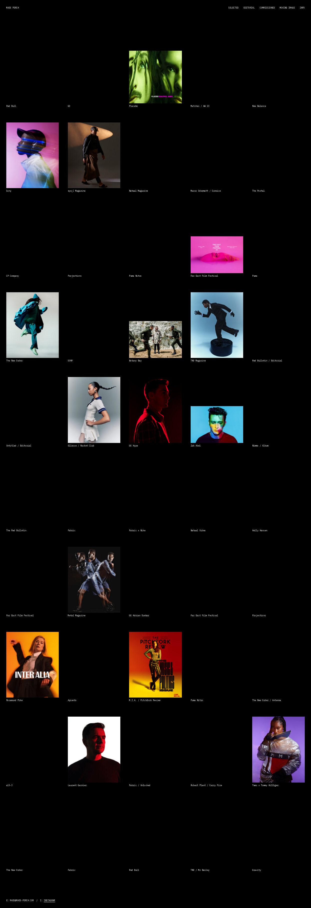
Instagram (49, 900)
